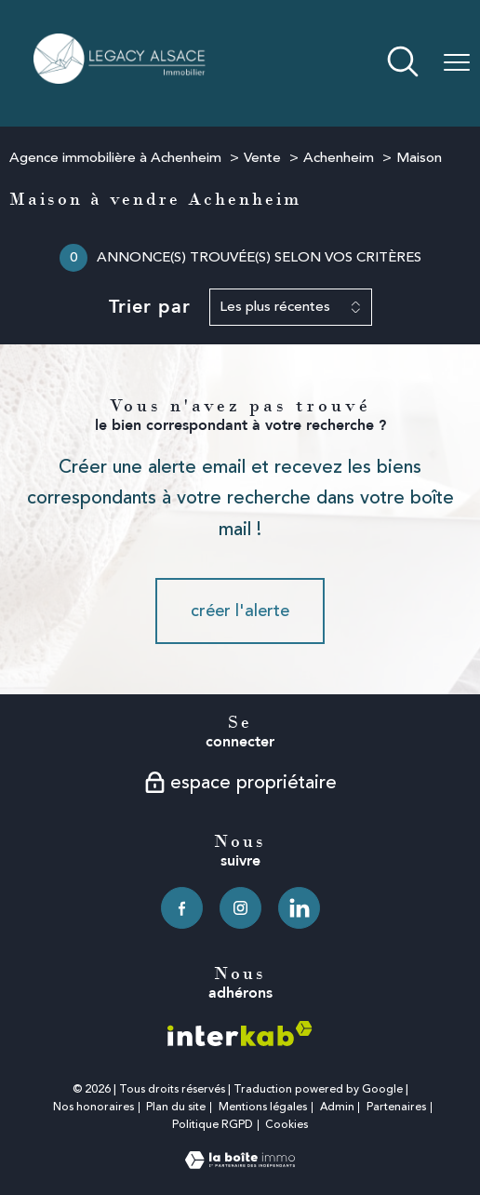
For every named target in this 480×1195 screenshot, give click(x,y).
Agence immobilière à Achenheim (115, 157)
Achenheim (338, 157)
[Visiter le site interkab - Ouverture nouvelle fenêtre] (240, 1033)
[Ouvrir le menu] (456, 63)
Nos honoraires (93, 1107)
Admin (337, 1107)
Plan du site (176, 1107)
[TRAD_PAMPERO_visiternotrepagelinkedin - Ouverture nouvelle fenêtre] (299, 908)
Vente (262, 157)
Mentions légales (263, 1107)
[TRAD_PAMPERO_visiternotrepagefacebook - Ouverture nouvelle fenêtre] (182, 908)
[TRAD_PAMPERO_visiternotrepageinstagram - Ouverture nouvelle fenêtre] (240, 908)
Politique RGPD (212, 1125)
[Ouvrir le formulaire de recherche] (403, 64)
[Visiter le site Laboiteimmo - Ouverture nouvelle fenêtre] (240, 1163)
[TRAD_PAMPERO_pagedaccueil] (120, 78)
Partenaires (396, 1107)
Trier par (150, 307)
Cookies (286, 1125)
